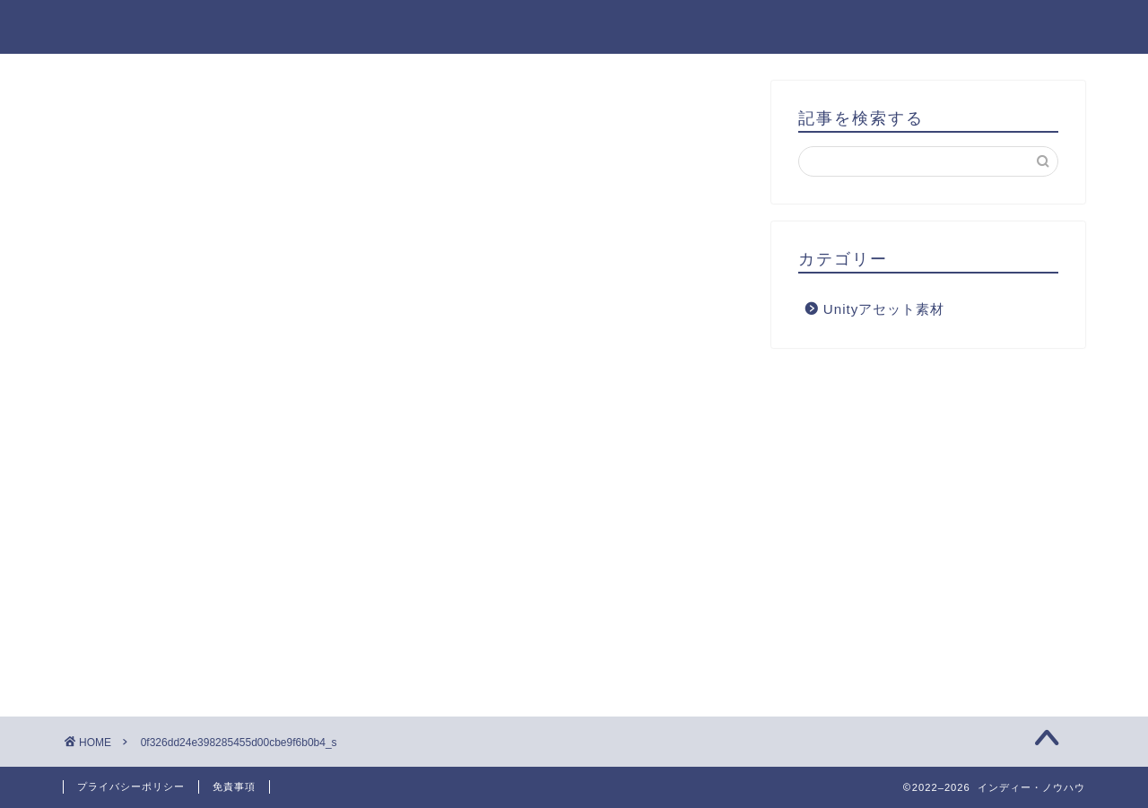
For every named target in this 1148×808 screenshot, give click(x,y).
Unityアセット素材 (884, 309)
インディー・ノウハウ (574, 25)
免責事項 (234, 786)
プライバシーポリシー (131, 786)
